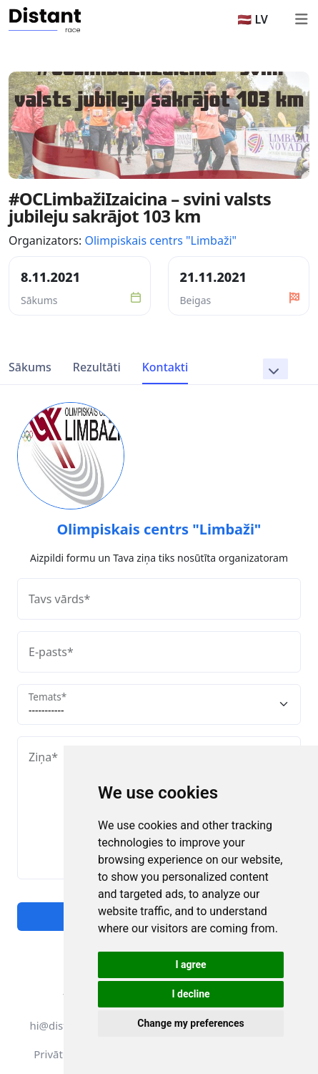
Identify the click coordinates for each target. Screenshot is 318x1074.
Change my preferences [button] (190, 1023)
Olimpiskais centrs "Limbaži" (160, 240)
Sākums (30, 367)
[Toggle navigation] (300, 19)
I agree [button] (190, 964)
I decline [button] (190, 994)
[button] (275, 368)
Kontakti (165, 367)
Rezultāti (97, 367)
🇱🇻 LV (252, 19)
